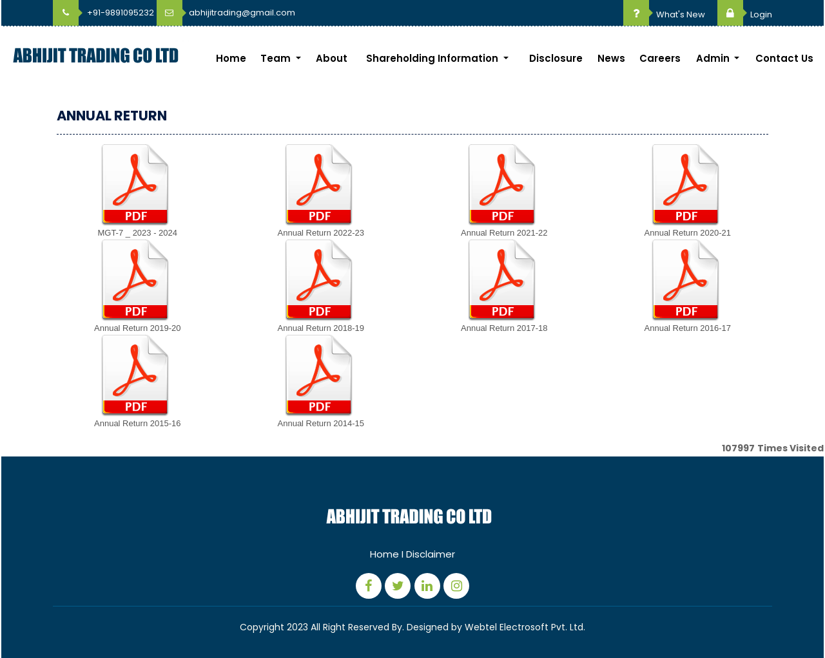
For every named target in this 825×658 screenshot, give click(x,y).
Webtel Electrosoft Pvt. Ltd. (525, 627)
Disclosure (556, 58)
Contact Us (784, 58)
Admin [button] (714, 58)
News (611, 58)
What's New (664, 14)
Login (744, 14)
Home (231, 58)
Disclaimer (430, 554)
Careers (660, 58)
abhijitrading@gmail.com (226, 12)
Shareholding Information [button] (433, 58)
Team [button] (276, 58)
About (331, 58)
